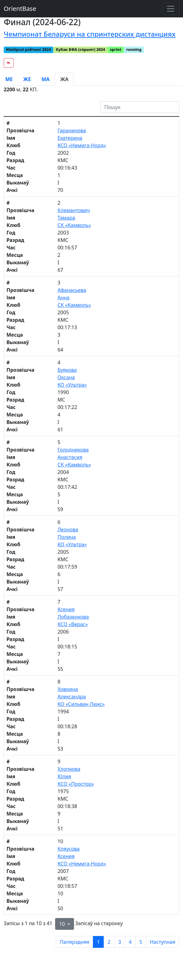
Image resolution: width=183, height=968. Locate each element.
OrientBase (20, 8)
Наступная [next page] (162, 941)
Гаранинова (72, 130)
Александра (72, 696)
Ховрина (68, 689)
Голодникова (73, 449)
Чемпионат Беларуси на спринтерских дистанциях (90, 34)
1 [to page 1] (98, 941)
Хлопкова (69, 769)
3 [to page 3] (119, 941)
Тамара (66, 217)
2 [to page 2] (108, 941)
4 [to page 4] (130, 941)
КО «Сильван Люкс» (81, 704)
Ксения (66, 609)
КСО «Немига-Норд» (82, 145)
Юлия (64, 776)
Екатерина (70, 137)
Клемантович (74, 210)
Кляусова (69, 848)
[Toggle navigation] (170, 8)
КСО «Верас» (73, 624)
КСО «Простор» (76, 783)
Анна (64, 297)
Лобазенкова (73, 616)
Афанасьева (72, 290)
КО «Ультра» (72, 384)
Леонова (68, 529)
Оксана (66, 377)
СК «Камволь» (74, 225)
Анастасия (70, 457)
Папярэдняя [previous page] (74, 941)
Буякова (67, 369)
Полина (67, 537)
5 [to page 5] (140, 941)
